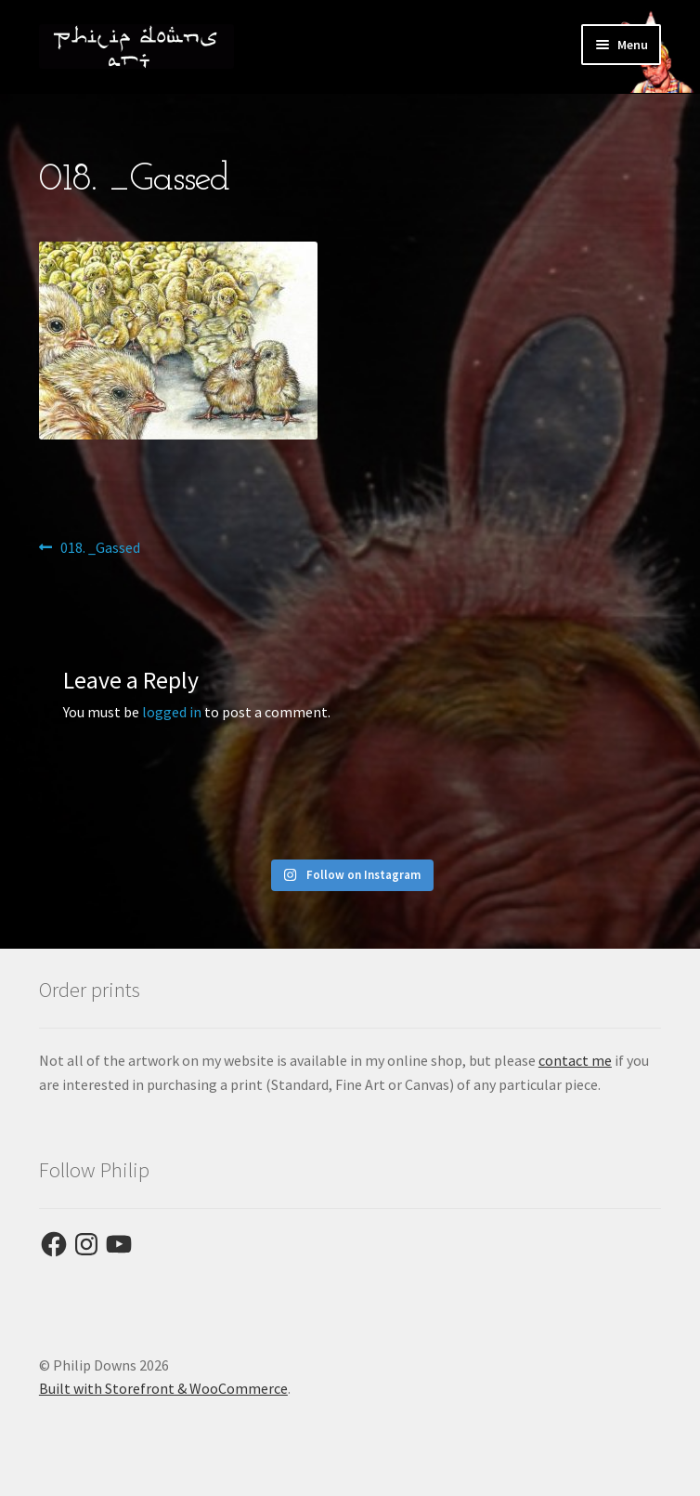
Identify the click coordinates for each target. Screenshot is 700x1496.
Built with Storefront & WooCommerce (163, 1388)
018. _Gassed (99, 548)
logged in (171, 711)
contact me (575, 1060)
